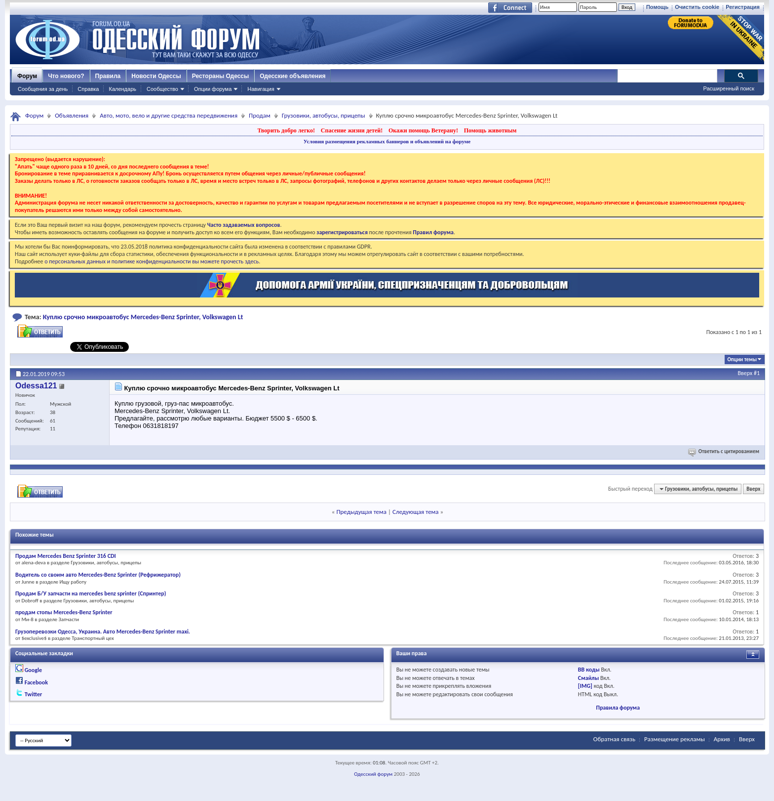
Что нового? (66, 76)
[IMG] (585, 685)
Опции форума (213, 89)
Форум (27, 76)
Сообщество (162, 89)
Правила (108, 76)
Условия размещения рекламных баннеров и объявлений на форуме (387, 141)
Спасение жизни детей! (352, 130)
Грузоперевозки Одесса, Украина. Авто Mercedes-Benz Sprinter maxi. (102, 631)
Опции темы (742, 359)
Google (33, 670)
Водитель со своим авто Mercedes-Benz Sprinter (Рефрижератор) (98, 574)
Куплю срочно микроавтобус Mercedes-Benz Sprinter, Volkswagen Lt (143, 317)
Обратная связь (614, 739)
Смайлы (588, 678)
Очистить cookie (697, 7)
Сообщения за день (43, 89)
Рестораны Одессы (220, 76)
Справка (88, 89)
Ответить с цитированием (724, 451)
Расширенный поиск (728, 88)
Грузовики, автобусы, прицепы (323, 115)
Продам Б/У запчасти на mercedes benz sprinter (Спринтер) (90, 593)
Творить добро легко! (286, 130)
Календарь (122, 89)
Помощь (657, 7)
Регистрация (743, 7)
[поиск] (666, 76)
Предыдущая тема (361, 511)
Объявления (71, 115)
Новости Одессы (156, 76)
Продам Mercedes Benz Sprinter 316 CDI (65, 555)
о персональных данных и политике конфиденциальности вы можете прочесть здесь (151, 261)
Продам (260, 115)
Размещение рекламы (674, 739)
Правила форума (618, 707)
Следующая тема (415, 511)
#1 (757, 373)
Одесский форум (373, 774)
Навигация (260, 89)
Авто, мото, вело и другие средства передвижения (168, 115)
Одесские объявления (292, 76)
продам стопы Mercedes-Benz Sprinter (64, 612)
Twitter (33, 694)
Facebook (36, 682)
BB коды (589, 669)
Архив (722, 739)
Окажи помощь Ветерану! (423, 130)
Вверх (745, 373)
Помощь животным (490, 130)
